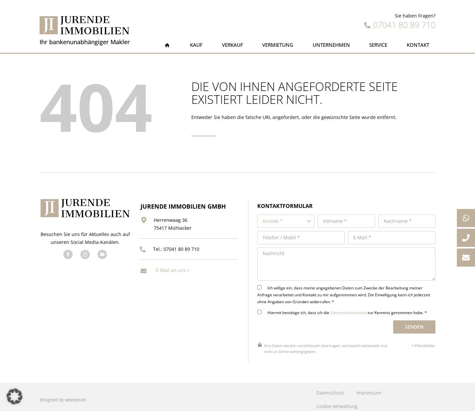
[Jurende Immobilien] (84, 25)
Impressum (368, 387)
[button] (14, 396)
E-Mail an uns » (173, 265)
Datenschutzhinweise (351, 307)
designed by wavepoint (63, 394)
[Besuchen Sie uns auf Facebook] (67, 252)
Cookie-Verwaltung (336, 401)
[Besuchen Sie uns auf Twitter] (84, 252)
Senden (415, 321)
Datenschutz (330, 387)
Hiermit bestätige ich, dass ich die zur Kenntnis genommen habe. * (345, 307)
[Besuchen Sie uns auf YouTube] (101, 252)
